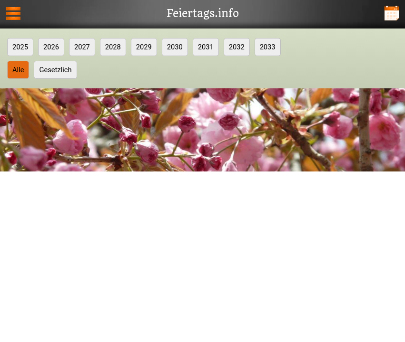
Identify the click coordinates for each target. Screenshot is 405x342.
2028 (113, 47)
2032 (237, 47)
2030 (175, 47)
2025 (20, 47)
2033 (268, 47)
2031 (206, 47)
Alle (18, 70)
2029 (144, 47)
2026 (51, 47)
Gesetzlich (55, 70)
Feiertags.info (203, 14)
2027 (82, 47)
